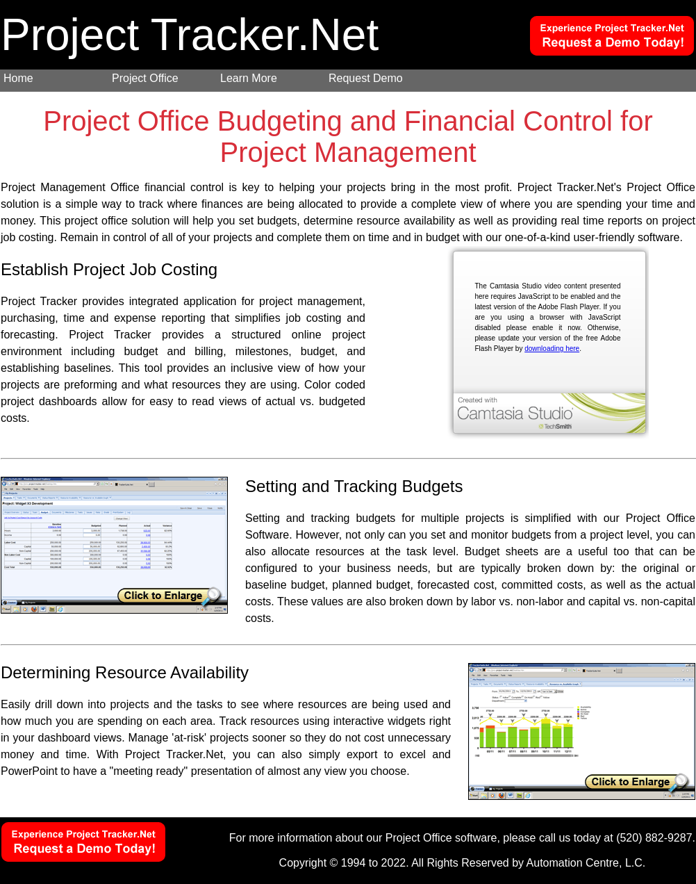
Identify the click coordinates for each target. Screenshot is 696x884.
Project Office (145, 78)
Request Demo (366, 78)
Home (18, 78)
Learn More (248, 78)
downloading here (551, 348)
